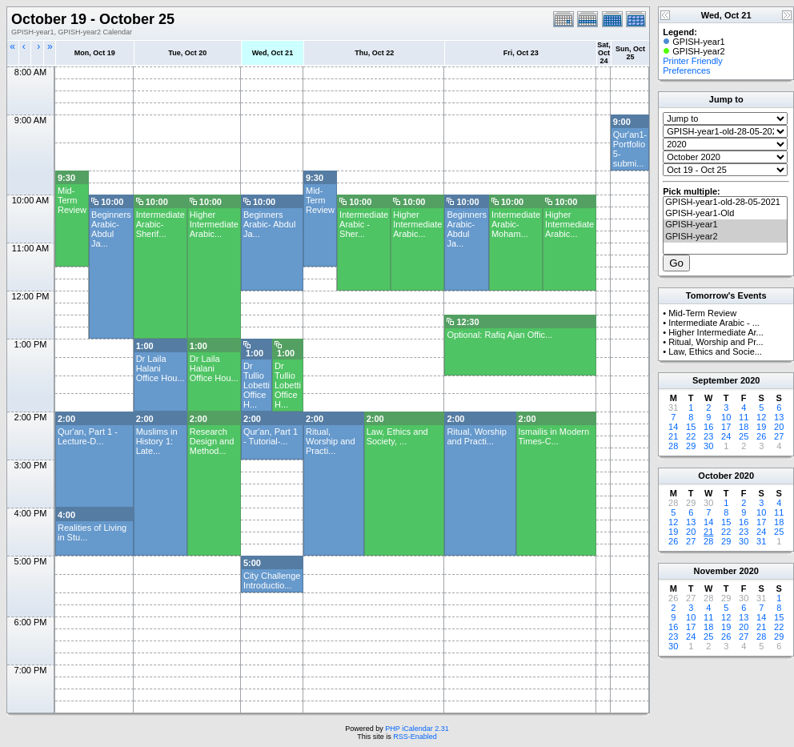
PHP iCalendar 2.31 (416, 729)
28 (673, 446)
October (715, 475)
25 (743, 436)
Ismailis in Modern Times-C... (554, 436)
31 (761, 541)
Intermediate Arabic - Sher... (363, 224)
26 (761, 436)
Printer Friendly (693, 61)
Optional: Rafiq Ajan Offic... (499, 334)
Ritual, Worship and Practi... (330, 441)
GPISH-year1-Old (725, 213)
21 (673, 436)
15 (691, 427)
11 (743, 417)
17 (726, 427)
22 (691, 436)
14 (673, 427)
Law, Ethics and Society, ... (397, 436)
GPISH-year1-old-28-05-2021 (725, 202)
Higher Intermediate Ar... (716, 332)
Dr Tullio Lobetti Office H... (256, 385)
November (715, 571)
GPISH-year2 (725, 237)
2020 (750, 380)
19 (761, 427)
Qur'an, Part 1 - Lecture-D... (88, 436)
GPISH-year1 (725, 225)
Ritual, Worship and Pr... (715, 342)
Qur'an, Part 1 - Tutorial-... (270, 436)
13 (779, 417)
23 (708, 436)
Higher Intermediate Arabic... (214, 224)
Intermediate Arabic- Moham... (515, 224)
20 (779, 427)
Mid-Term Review (72, 200)
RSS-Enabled (415, 737)
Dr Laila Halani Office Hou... (160, 368)
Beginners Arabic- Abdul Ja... (111, 229)
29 (691, 446)
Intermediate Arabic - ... (714, 322)
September (715, 380)
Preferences (686, 70)
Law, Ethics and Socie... (715, 351)
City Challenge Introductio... (272, 580)
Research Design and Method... (212, 441)
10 (726, 417)
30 (708, 446)
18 (743, 427)
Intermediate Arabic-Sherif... (160, 224)
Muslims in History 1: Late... (157, 441)
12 (761, 417)
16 (708, 427)
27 (779, 436)
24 (726, 436)
